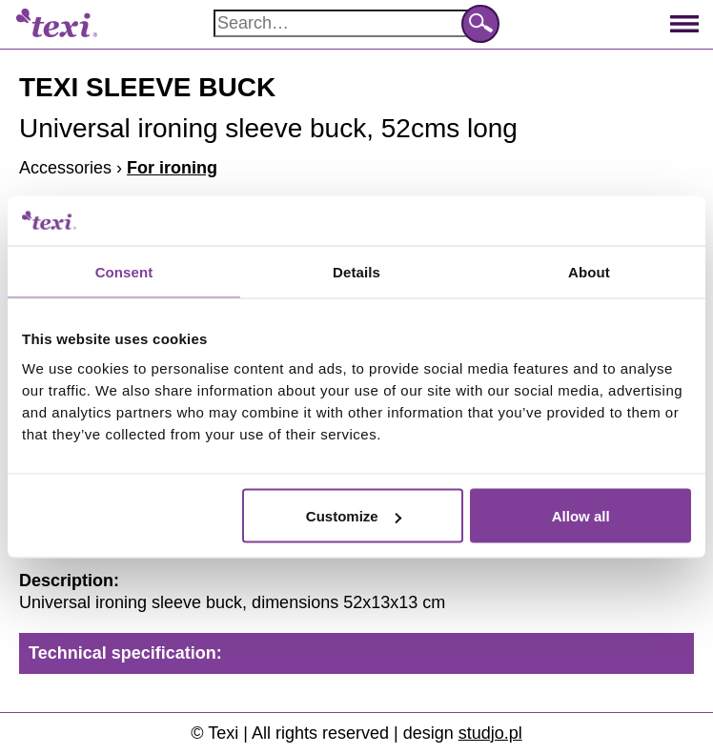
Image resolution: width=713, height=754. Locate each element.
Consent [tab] (124, 271)
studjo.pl (490, 733)
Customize (353, 516)
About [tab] (589, 271)
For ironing (172, 167)
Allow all (581, 516)
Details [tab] (356, 271)
